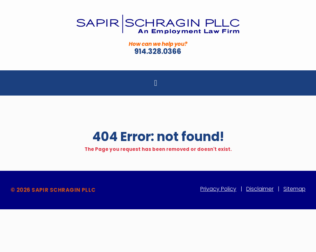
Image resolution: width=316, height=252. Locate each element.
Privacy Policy (218, 188)
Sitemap (294, 188)
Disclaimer (260, 188)
